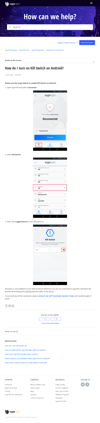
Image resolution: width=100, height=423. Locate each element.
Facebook (6, 305)
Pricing (7, 391)
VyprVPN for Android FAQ (55, 50)
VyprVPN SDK (60, 401)
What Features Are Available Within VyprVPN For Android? (27, 358)
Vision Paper (35, 388)
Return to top (11, 331)
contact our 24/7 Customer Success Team (56, 296)
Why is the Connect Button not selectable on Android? (26, 362)
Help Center (60, 384)
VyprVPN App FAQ (38, 50)
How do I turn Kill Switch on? (16, 346)
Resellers (59, 398)
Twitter (9, 305)
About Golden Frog (37, 384)
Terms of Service (37, 398)
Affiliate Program (62, 394)
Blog (32, 391)
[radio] (44, 319)
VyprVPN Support (11, 50)
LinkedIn (13, 305)
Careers (33, 394)
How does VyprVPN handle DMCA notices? (21, 354)
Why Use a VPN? (62, 391)
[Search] (50, 27)
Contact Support (61, 388)
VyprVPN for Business (13, 394)
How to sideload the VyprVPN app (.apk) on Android (25, 350)
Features (8, 384)
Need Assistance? (87, 43)
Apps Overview (11, 388)
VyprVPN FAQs (24, 50)
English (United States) (66, 43)
